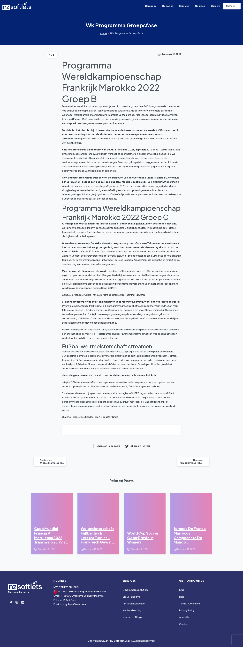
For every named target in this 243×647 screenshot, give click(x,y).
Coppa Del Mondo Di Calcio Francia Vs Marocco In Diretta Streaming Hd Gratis (103, 294)
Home (103, 33)
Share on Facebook (105, 446)
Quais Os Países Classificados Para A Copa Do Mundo (90, 416)
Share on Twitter (137, 446)
